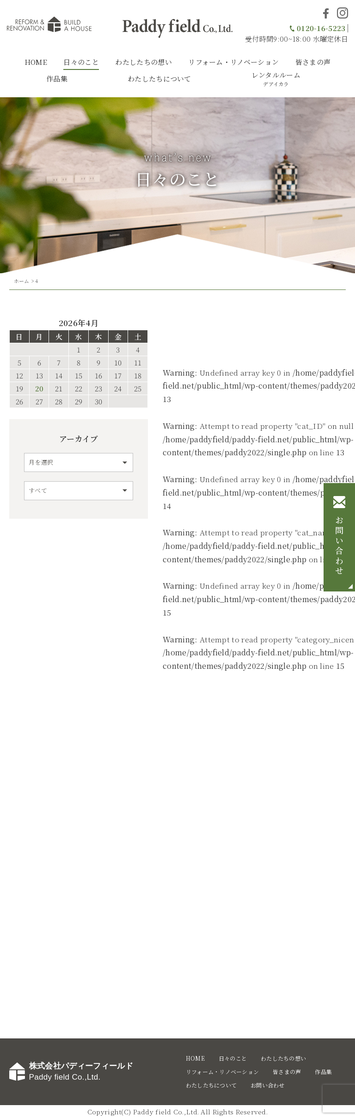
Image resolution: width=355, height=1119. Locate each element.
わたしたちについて (159, 78)
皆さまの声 (313, 62)
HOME (35, 62)
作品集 (56, 78)
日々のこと (81, 62)
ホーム (22, 280)
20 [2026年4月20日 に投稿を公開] (39, 388)
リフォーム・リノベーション (233, 62)
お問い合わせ (339, 546)
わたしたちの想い (143, 62)
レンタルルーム (275, 79)
